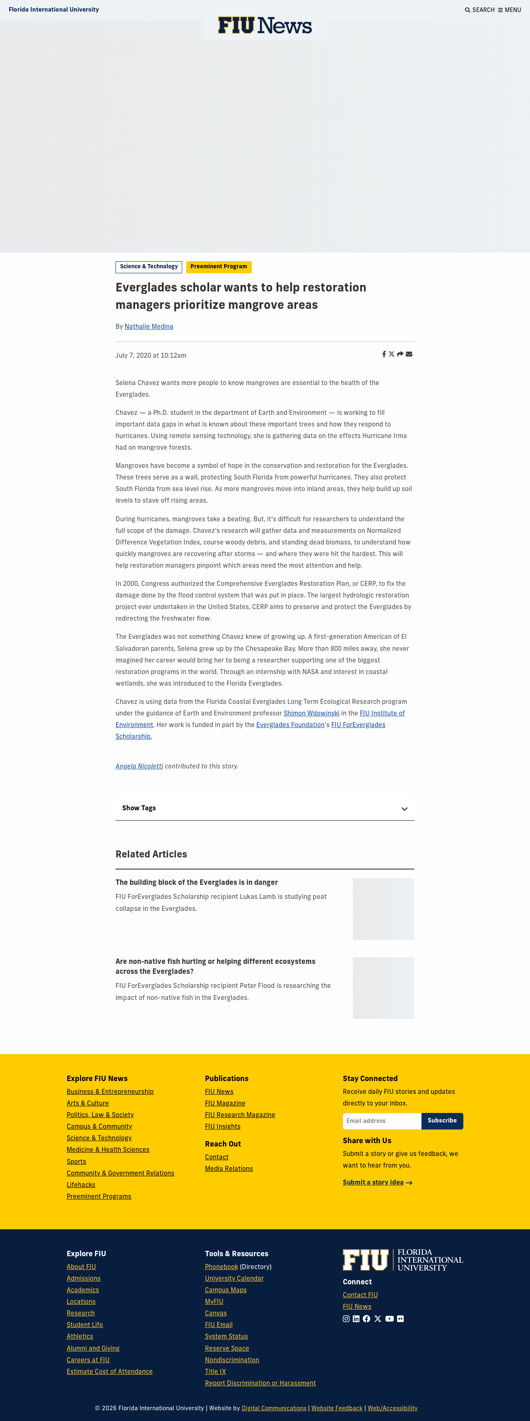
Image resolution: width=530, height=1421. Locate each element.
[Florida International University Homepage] (54, 10)
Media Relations (229, 1169)
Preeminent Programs (99, 1197)
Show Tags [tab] (139, 808)
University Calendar (234, 1279)
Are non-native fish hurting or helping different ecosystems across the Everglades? (216, 967)
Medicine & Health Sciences (108, 1150)
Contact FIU (360, 1295)
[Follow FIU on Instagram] (348, 1320)
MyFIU (214, 1302)
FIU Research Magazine (240, 1115)
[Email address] (382, 1121)
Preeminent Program (218, 267)
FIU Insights (223, 1127)
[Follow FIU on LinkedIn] (358, 1320)
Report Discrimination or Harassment (260, 1383)
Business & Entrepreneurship (110, 1092)
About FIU (81, 1267)
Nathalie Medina (149, 327)
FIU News (219, 1092)
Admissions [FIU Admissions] (84, 1279)
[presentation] (383, 909)
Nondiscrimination (232, 1360)
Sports (76, 1162)
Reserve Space (227, 1349)
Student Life (85, 1325)
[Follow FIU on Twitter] (379, 1320)
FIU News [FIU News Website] (357, 1307)
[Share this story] (398, 355)
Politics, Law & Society (100, 1115)
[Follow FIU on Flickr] (402, 1320)
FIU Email (219, 1325)
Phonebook (221, 1267)
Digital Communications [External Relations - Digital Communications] (274, 1409)
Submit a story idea (373, 1183)
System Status (226, 1337)
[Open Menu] (509, 10)
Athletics (80, 1337)
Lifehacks (81, 1185)
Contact (217, 1157)
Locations (81, 1302)
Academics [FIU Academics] (83, 1290)
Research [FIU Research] (81, 1313)
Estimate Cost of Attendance (110, 1372)
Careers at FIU (88, 1360)
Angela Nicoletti (139, 766)
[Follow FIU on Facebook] (368, 1320)
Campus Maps (226, 1290)
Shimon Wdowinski (312, 713)
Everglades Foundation (290, 725)
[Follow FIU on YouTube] (391, 1320)
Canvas (216, 1313)
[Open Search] (480, 10)
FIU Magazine (225, 1104)
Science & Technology (149, 267)
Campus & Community (99, 1127)
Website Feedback (337, 1409)
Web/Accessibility (393, 1409)
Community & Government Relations (120, 1174)
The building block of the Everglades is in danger (197, 882)
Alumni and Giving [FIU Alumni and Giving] (93, 1349)
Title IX (215, 1372)
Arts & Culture (88, 1104)
